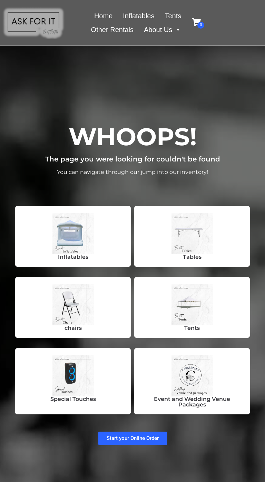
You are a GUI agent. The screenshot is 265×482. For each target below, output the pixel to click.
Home (103, 16)
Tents (173, 16)
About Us (162, 29)
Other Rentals (112, 29)
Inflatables (138, 16)
